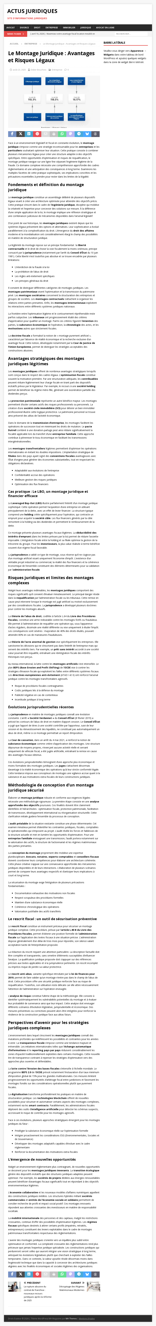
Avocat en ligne (105, 27)
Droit (37, 27)
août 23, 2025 (19, 69)
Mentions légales (87, 1318)
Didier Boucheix (38, 69)
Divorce (24, 27)
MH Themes (71, 1318)
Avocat (10, 27)
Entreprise (52, 27)
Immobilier (69, 27)
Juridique (85, 27)
